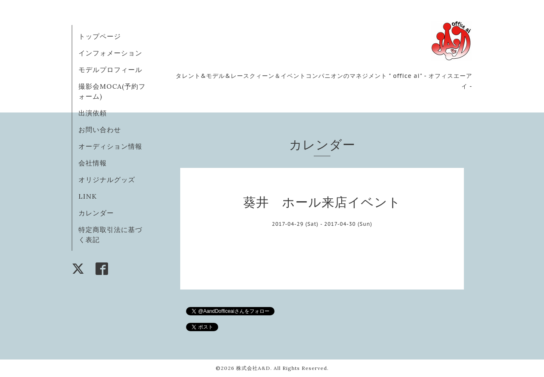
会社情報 (92, 163)
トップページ (99, 36)
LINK (87, 196)
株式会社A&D (253, 368)
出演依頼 (92, 113)
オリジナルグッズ (106, 179)
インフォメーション (110, 53)
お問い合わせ (99, 129)
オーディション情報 (110, 146)
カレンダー (96, 213)
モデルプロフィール (110, 69)
